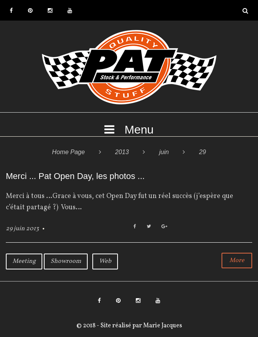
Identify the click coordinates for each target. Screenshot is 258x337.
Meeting (24, 261)
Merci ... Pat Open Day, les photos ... (75, 176)
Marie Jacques (162, 325)
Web (105, 261)
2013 (122, 152)
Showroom (65, 261)
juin (164, 152)
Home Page (68, 152)
